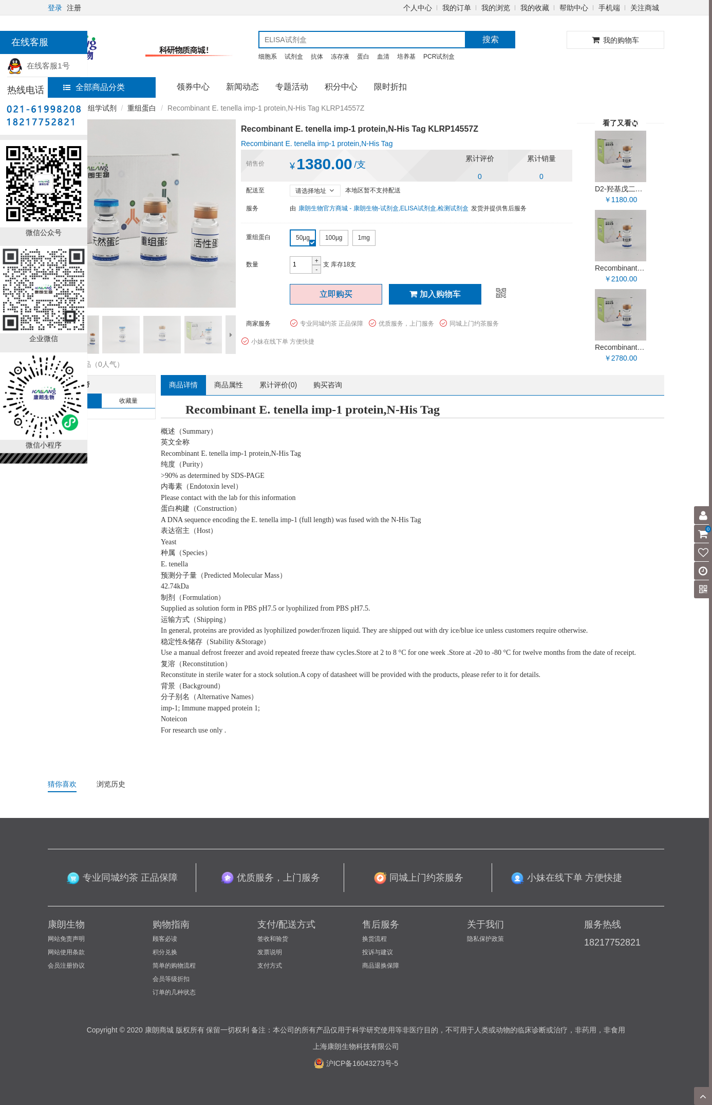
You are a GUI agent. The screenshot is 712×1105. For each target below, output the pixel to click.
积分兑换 (165, 952)
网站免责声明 (66, 938)
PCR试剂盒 (439, 56)
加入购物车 (435, 294)
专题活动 (291, 86)
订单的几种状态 (174, 992)
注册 (74, 8)
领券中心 (193, 86)
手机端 (609, 8)
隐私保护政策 (485, 938)
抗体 (317, 56)
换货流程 (374, 938)
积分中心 (341, 86)
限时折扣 (390, 86)
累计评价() (278, 385)
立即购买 (336, 294)
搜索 (490, 39)
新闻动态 (242, 86)
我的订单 (456, 8)
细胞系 (267, 56)
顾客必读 (165, 938)
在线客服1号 (38, 65)
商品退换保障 (380, 965)
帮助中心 (573, 8)
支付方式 (269, 965)
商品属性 (228, 385)
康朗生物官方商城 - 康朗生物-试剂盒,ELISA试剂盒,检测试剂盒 (383, 208)
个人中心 (417, 8)
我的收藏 (534, 8)
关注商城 (644, 8)
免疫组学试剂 (95, 108)
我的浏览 (495, 8)
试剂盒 (294, 56)
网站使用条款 (66, 952)
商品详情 (183, 385)
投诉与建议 (377, 952)
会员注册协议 (66, 965)
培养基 (406, 56)
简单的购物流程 (174, 965)
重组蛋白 (141, 108)
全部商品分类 (94, 87)
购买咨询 (327, 385)
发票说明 (269, 952)
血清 (383, 56)
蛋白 (363, 56)
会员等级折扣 (171, 979)
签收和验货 (272, 938)
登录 (55, 8)
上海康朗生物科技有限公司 (356, 1046)
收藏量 (128, 400)
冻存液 (340, 56)
